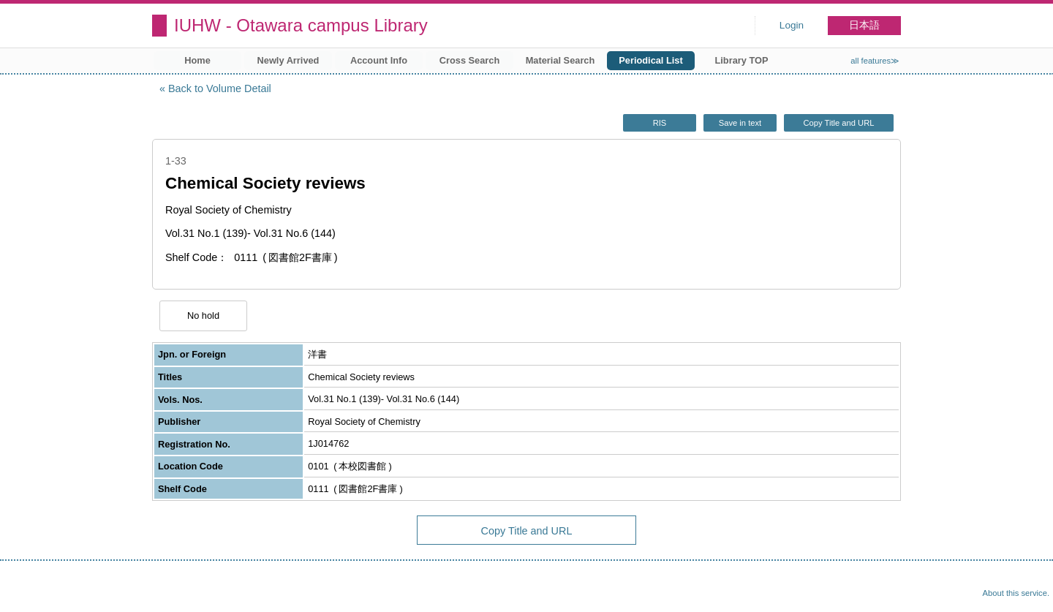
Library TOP (741, 60)
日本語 (864, 25)
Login (792, 25)
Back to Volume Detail (219, 88)
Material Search (560, 60)
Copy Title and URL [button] (838, 122)
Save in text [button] (740, 122)
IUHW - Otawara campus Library (301, 25)
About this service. (1016, 593)
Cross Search (469, 60)
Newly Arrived (288, 60)
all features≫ (874, 60)
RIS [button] (660, 122)
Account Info (378, 60)
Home (197, 60)
